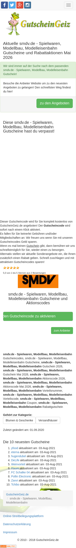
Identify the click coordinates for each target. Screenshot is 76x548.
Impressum (10, 532)
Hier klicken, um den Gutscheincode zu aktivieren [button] (29, 316)
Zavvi (14, 480)
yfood (14, 448)
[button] (38, 281)
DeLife (15, 460)
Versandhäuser (47, 420)
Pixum (15, 468)
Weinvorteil (18, 464)
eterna (15, 452)
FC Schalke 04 (20, 472)
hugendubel (18, 456)
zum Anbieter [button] (62, 330)
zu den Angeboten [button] (54, 103)
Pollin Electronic (21, 476)
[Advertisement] (38, 181)
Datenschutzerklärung (17, 524)
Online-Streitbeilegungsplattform (23, 516)
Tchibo (15, 484)
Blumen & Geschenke (19, 420)
